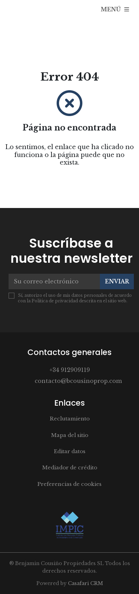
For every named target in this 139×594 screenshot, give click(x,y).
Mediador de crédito (69, 467)
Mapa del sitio (69, 435)
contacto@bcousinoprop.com (78, 380)
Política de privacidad (55, 300)
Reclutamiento (70, 418)
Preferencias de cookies (69, 484)
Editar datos (69, 451)
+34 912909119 (69, 369)
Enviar (117, 281)
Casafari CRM (85, 583)
